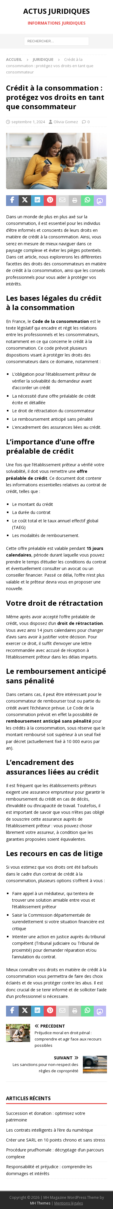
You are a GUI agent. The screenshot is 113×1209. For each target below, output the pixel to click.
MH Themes (40, 1203)
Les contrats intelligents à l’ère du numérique (49, 1130)
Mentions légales (68, 1203)
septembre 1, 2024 (28, 121)
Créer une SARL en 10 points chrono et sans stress (55, 1140)
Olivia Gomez (66, 121)
